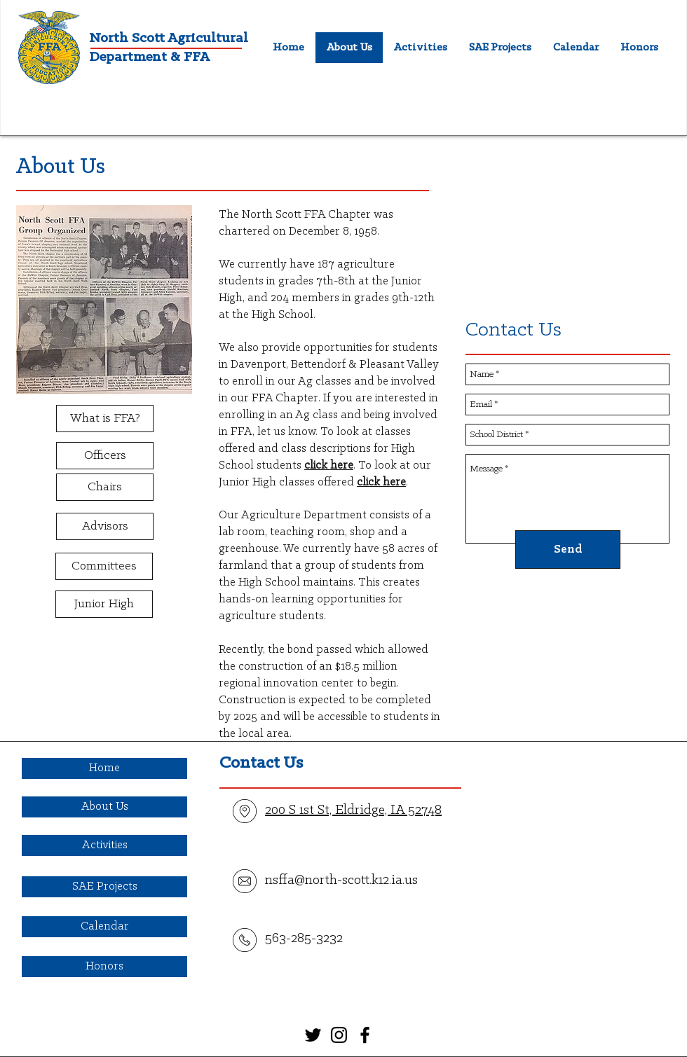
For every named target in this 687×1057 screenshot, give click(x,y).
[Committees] (104, 566)
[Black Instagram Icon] (339, 1035)
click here (328, 465)
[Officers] (105, 455)
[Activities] (104, 845)
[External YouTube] (567, 226)
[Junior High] (104, 604)
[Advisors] (105, 526)
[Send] (567, 549)
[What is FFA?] (105, 418)
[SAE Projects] (104, 886)
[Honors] (104, 966)
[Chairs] (105, 487)
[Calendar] (104, 926)
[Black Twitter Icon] (313, 1035)
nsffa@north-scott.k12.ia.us (341, 880)
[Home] (104, 768)
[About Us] (104, 806)
